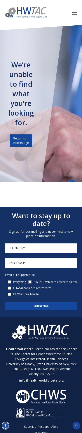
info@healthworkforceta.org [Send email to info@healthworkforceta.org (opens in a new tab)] (41, 380)
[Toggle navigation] (74, 12)
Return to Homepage (21, 140)
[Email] (41, 263)
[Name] (41, 248)
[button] (5, 425)
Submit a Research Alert (41, 426)
